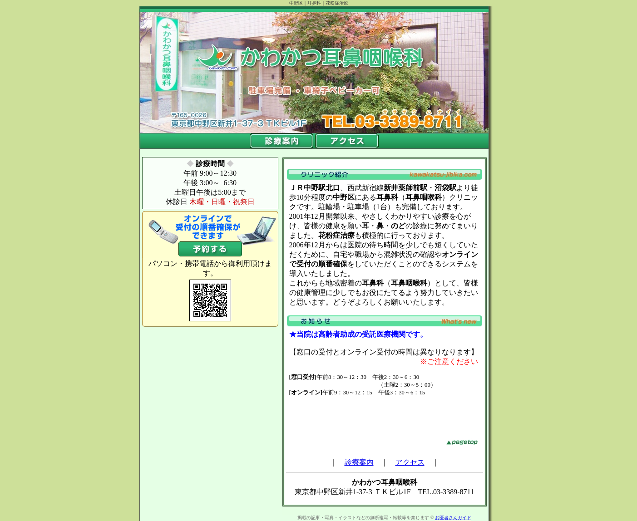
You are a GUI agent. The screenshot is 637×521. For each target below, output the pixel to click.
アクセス (410, 462)
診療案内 (359, 462)
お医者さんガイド (453, 517)
